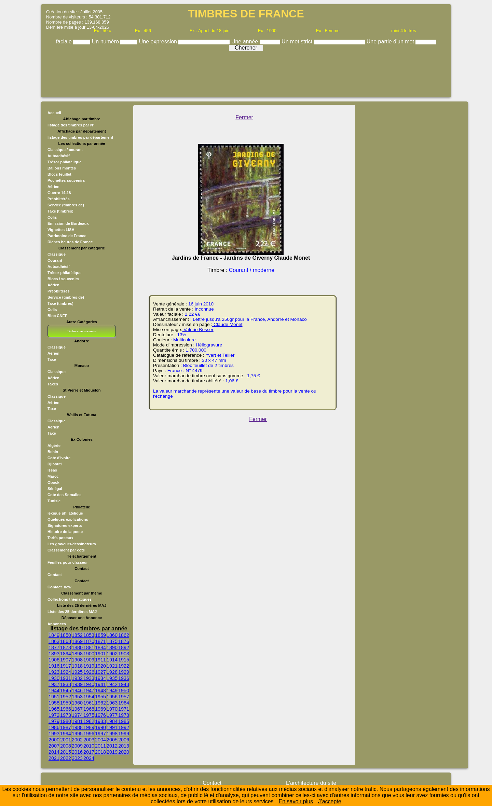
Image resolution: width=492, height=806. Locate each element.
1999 (123, 733)
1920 (100, 666)
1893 (54, 653)
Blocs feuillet (59, 174)
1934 (100, 678)
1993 (54, 733)
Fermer (244, 117)
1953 (77, 696)
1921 (112, 666)
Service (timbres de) (65, 205)
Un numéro (106, 41)
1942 (112, 684)
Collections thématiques (69, 599)
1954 (88, 696)
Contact (54, 575)
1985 (123, 721)
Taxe (51, 359)
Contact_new (59, 587)
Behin (52, 452)
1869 (77, 641)
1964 (123, 703)
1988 (77, 727)
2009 (77, 746)
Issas (52, 470)
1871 (100, 641)
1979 (54, 721)
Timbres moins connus (81, 331)
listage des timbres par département (80, 137)
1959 (65, 703)
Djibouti (54, 464)
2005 (112, 739)
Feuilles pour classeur (67, 562)
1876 (123, 641)
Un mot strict (298, 41)
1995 (77, 733)
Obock (53, 482)
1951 (54, 696)
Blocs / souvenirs (63, 279)
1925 (77, 672)
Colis (52, 217)
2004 (100, 739)
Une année (245, 41)
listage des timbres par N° (71, 125)
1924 (65, 672)
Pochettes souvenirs (66, 180)
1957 (123, 696)
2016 (77, 752)
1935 (112, 678)
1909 (88, 659)
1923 (54, 672)
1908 (77, 659)
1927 (100, 672)
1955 (100, 696)
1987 (65, 727)
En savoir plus (296, 801)
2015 (65, 752)
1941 (100, 684)
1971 (123, 709)
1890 (112, 647)
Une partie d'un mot (391, 41)
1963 (112, 703)
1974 (77, 715)
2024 (88, 758)
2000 (54, 739)
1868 (65, 641)
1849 (54, 635)
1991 (112, 727)
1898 (77, 653)
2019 (112, 752)
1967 (77, 709)
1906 (54, 659)
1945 (65, 690)
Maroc (53, 476)
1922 (123, 666)
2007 (54, 746)
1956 (112, 696)
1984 (112, 721)
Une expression (159, 41)
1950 (123, 690)
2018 (100, 752)
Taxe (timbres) (60, 211)
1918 (77, 666)
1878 (65, 647)
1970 (112, 709)
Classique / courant (65, 150)
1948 (100, 690)
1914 (112, 659)
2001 (65, 739)
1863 (54, 641)
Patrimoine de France (66, 236)
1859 (100, 635)
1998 (112, 733)
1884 (100, 647)
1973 (65, 715)
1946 (77, 690)
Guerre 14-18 (59, 193)
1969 (100, 709)
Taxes (52, 384)
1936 (123, 678)
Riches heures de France (70, 242)
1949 (112, 690)
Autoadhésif (58, 156)
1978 (123, 715)
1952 (65, 696)
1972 (54, 715)
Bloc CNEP (57, 316)
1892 (123, 647)
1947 (88, 690)
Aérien (53, 187)
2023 (77, 758)
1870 (88, 641)
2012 (112, 746)
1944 (54, 690)
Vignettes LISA (60, 230)
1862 (123, 635)
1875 (112, 641)
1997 (100, 733)
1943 (123, 684)
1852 (77, 635)
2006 (123, 739)
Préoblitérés (58, 199)
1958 (54, 703)
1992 (123, 727)
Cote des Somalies (64, 495)
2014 (54, 752)
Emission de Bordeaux (68, 223)
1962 (100, 703)
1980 (65, 721)
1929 (123, 672)
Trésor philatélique (64, 162)
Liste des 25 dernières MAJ (72, 612)
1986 (54, 727)
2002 (77, 739)
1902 (112, 653)
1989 (88, 727)
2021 (54, 758)
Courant (54, 260)
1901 (100, 653)
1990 (100, 727)
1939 (77, 684)
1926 (88, 672)
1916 (54, 666)
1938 (65, 684)
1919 (88, 666)
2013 (123, 746)
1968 (88, 709)
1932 (77, 678)
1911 (100, 659)
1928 (112, 672)
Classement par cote (66, 550)
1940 (88, 684)
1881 (88, 647)
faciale (64, 41)
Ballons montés (61, 168)
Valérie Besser (198, 329)
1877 (54, 647)
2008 (65, 746)
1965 (54, 709)
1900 (88, 653)
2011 (100, 746)
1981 (77, 721)
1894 (65, 653)
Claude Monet (227, 324)
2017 (88, 752)
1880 (77, 647)
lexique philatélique (65, 513)
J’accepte (329, 801)
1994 (65, 733)
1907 (65, 659)
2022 (65, 758)
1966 (65, 709)
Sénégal (54, 489)
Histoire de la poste (65, 532)
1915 (123, 659)
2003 (88, 739)
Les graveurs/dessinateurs (71, 544)
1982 (88, 721)
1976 (100, 715)
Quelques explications (67, 519)
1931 (65, 678)
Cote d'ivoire (58, 458)
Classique (56, 254)
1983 (100, 721)
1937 (54, 684)
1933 (88, 678)
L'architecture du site (311, 783)
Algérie (53, 445)
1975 (88, 715)
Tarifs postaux (60, 538)
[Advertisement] (246, 72)
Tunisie (53, 501)
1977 (112, 715)
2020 (123, 752)
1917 (65, 666)
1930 (54, 678)
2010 (88, 746)
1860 (112, 635)
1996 (88, 733)
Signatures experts (64, 525)
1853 (88, 635)
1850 (65, 635)
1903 (123, 653)
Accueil (54, 113)
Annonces (56, 624)
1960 (77, 703)
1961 (88, 703)
